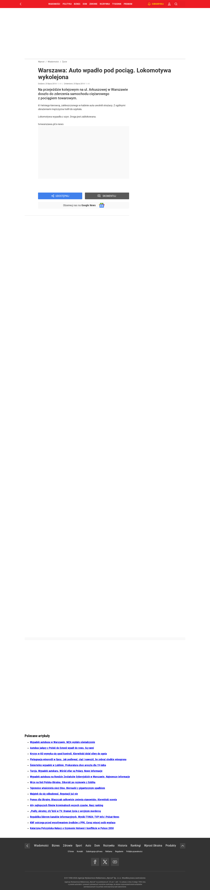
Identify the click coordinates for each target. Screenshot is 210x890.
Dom (85, 4)
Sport (79, 845)
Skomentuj (109, 196)
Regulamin (119, 851)
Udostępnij (62, 196)
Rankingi (136, 845)
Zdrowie (93, 4)
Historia (122, 845)
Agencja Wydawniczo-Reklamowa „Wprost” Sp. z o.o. (99, 878)
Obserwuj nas (79, 205)
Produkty (171, 845)
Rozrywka (105, 4)
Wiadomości (54, 4)
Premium (128, 4)
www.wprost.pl (109, 887)
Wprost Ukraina (153, 845)
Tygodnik (116, 4)
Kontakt (80, 851)
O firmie (71, 851)
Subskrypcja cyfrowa (94, 851)
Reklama (108, 851)
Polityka (67, 4)
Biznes (77, 4)
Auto (88, 845)
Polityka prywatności (134, 851)
